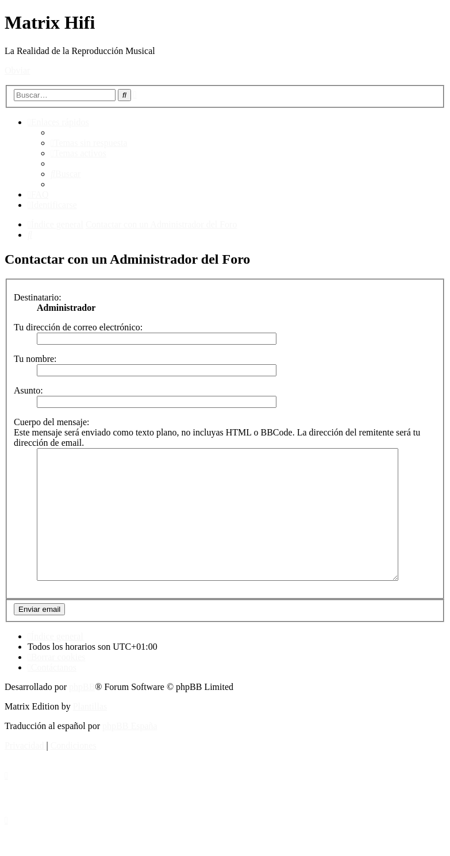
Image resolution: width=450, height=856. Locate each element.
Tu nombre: (35, 359)
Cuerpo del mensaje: (52, 422)
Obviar (17, 70)
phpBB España (129, 752)
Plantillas (90, 732)
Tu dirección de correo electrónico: (78, 327)
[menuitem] (89, 143)
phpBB (82, 713)
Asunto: (28, 390)
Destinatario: (37, 297)
